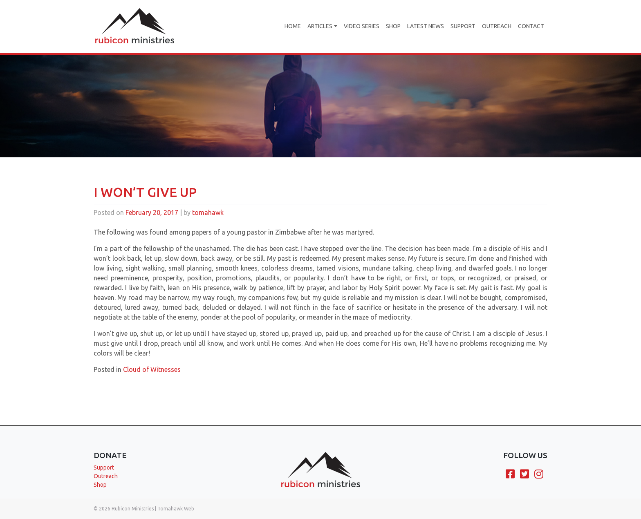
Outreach (496, 26)
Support (462, 26)
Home (293, 26)
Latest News (425, 26)
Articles (319, 26)
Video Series (361, 26)
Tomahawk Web (175, 508)
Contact (531, 26)
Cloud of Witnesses (152, 381)
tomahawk (208, 224)
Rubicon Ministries (133, 508)
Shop (393, 26)
